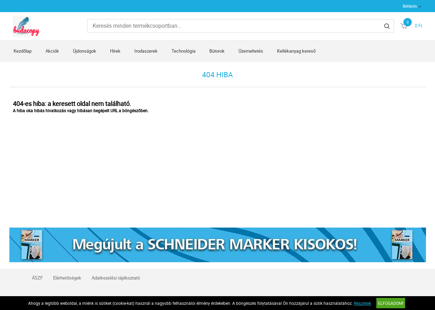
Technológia (183, 51)
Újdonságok (84, 51)
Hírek (115, 51)
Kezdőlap (23, 51)
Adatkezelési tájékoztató (116, 278)
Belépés (410, 6)
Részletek (362, 303)
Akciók (52, 51)
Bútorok (217, 51)
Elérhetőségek (67, 278)
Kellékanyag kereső (296, 51)
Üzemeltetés (251, 51)
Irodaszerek (146, 51)
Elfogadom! (390, 303)
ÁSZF (37, 278)
